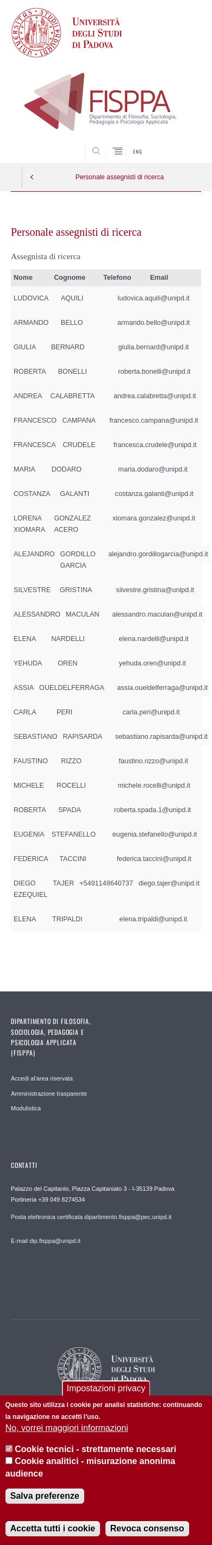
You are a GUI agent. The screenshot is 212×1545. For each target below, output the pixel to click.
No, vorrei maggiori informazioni (66, 1428)
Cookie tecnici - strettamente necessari (95, 1449)
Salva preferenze (44, 1495)
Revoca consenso (147, 1528)
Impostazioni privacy (106, 1388)
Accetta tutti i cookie (52, 1528)
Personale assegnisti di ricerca (120, 177)
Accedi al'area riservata (42, 1078)
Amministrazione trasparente (49, 1093)
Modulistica (26, 1108)
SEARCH (182, 142)
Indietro (32, 177)
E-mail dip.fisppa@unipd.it (45, 1241)
